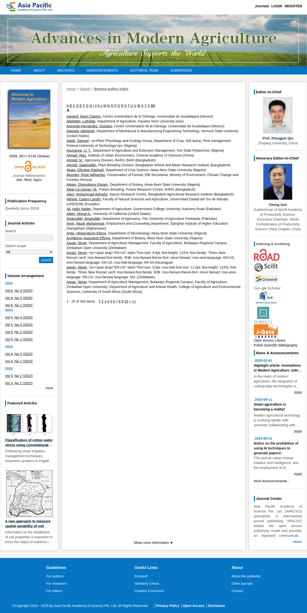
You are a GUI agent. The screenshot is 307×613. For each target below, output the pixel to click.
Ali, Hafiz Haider (79, 209)
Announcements (102, 70)
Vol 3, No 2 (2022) (19, 376)
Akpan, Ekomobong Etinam (87, 184)
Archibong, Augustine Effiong (88, 238)
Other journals (242, 583)
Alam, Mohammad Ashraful (87, 194)
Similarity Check (146, 583)
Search (84, 89)
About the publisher (246, 576)
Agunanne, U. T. (79, 150)
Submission (181, 70)
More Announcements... (272, 481)
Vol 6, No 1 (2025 (18, 305)
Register (293, 6)
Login (276, 6)
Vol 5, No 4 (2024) (19, 317)
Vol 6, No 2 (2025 (18, 298)
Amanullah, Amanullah (83, 219)
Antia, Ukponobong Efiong (86, 233)
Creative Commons (149, 591)
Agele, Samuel (78, 141)
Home (16, 70)
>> (134, 301)
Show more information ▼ (153, 543)
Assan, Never (77, 243)
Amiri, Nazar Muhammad (85, 223)
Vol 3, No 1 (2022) (19, 383)
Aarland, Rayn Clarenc (84, 116)
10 (126, 301)
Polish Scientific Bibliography (275, 345)
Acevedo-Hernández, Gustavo (89, 126)
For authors (55, 576)
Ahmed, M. (75, 160)
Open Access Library (269, 340)
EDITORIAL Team (144, 70)
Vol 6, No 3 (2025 (18, 291)
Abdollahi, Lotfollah (81, 121)
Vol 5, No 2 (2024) (19, 332)
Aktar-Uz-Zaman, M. (82, 189)
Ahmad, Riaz (76, 155)
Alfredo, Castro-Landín (84, 199)
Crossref (140, 576)
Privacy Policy (167, 606)
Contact (237, 591)
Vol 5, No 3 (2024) (19, 325)
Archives (66, 70)
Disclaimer (216, 606)
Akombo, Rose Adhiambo (86, 175)
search (46, 260)
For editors (54, 591)
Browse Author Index (111, 89)
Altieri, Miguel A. (79, 214)
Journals (262, 6)
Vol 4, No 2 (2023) (19, 354)
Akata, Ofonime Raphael (85, 170)
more (49, 388)
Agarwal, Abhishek (81, 131)
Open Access (193, 606)
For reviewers (56, 583)
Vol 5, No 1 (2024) (19, 339)
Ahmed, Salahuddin (81, 165)
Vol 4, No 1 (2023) (19, 361)
